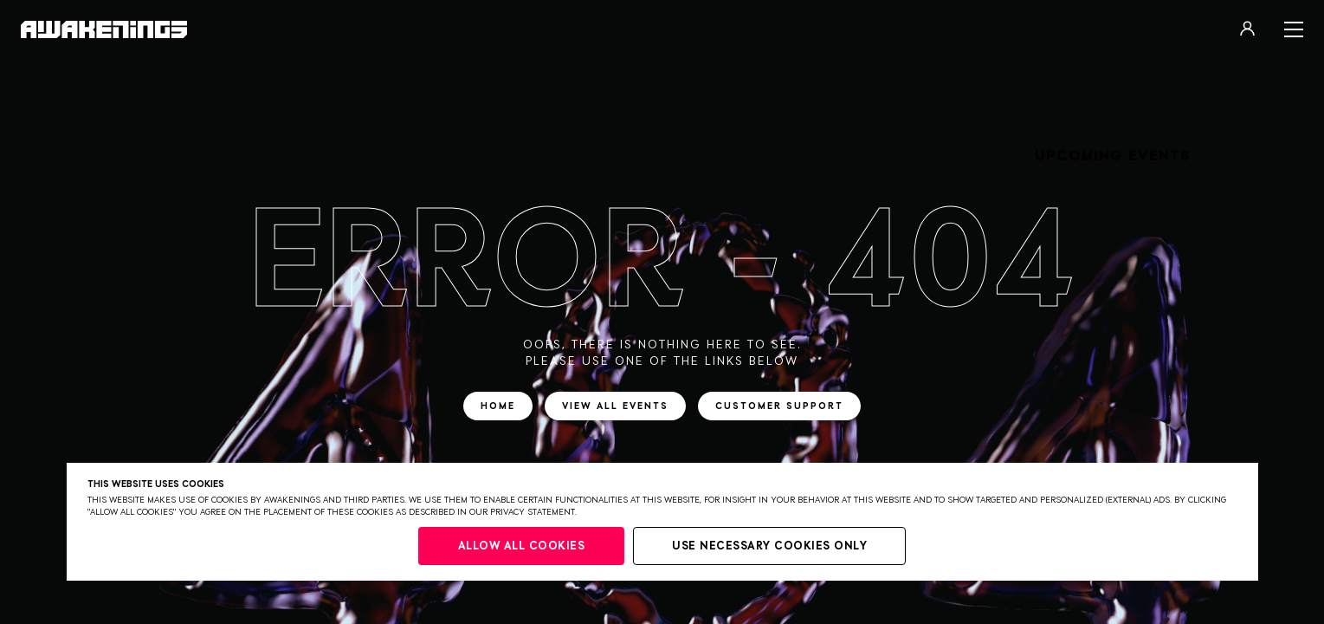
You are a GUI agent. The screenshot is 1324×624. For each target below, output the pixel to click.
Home (498, 406)
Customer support (779, 406)
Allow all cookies (521, 546)
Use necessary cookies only (769, 546)
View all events (615, 406)
